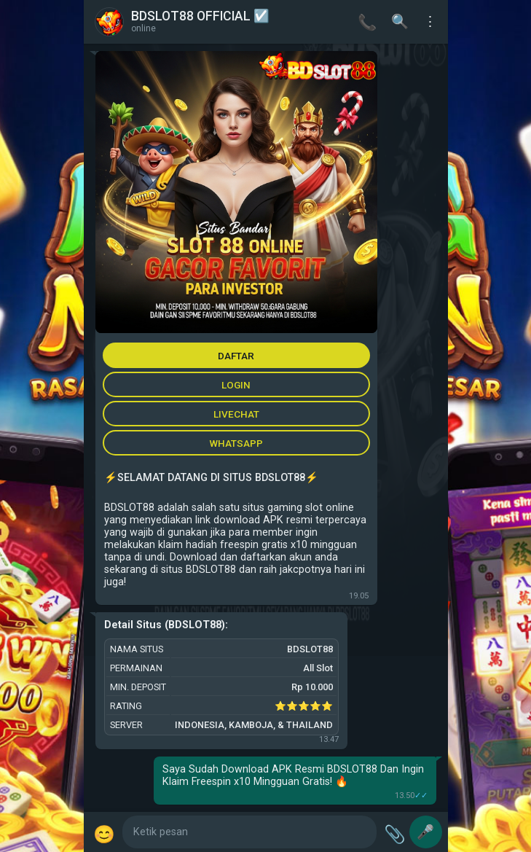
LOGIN (236, 385)
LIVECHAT (236, 414)
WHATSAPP (236, 443)
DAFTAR (236, 355)
